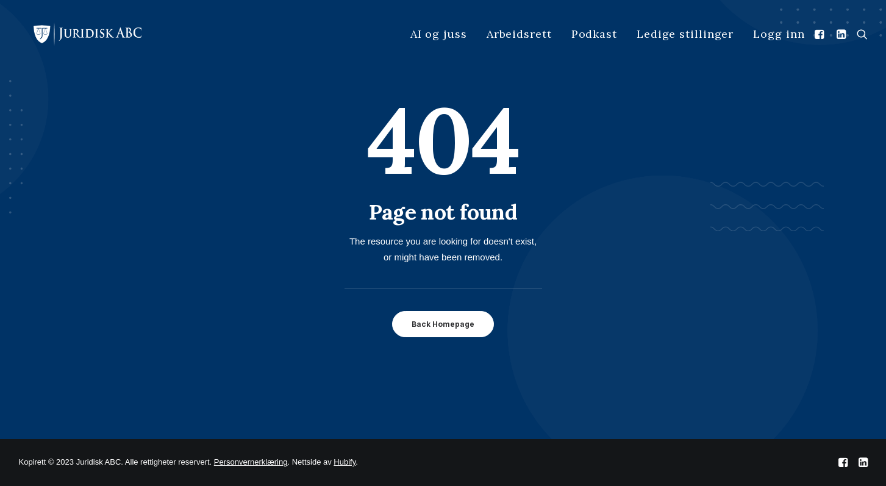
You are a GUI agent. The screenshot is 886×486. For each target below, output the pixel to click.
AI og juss (438, 34)
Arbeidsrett (519, 34)
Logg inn (778, 34)
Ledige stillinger (685, 34)
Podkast (594, 34)
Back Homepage (443, 324)
